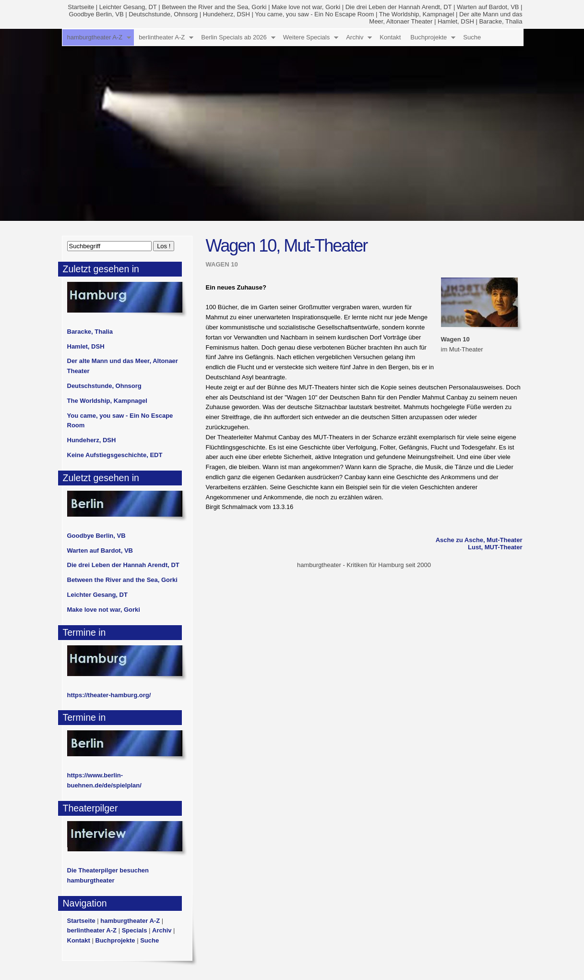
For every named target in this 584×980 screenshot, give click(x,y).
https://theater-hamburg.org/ (109, 695)
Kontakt (390, 37)
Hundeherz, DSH (226, 14)
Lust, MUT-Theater (495, 547)
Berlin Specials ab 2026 (234, 37)
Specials (134, 930)
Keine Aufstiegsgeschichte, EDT (115, 455)
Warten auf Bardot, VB (488, 7)
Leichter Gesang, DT (128, 7)
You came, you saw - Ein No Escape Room (314, 14)
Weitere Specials (306, 37)
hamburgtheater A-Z (95, 37)
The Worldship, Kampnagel (416, 14)
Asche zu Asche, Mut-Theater (479, 540)
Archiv (354, 37)
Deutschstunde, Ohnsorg (163, 14)
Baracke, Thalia (500, 21)
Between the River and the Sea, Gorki (214, 7)
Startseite (81, 7)
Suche (472, 37)
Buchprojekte (428, 37)
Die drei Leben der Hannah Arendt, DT (399, 7)
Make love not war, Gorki (306, 7)
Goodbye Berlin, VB (96, 14)
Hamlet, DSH (456, 21)
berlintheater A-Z (162, 37)
